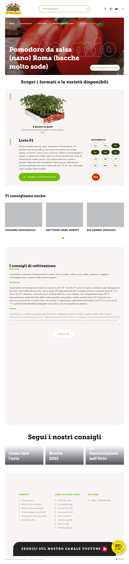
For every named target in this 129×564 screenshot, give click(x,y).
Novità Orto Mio (28, 522)
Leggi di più (63, 335)
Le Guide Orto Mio (65, 510)
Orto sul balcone (64, 518)
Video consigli (63, 525)
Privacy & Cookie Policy (36, 561)
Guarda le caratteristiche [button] (40, 177)
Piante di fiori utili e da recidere (34, 518)
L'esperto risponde (65, 522)
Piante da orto (27, 23)
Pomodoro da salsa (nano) (65, 23)
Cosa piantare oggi (65, 506)
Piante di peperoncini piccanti (34, 514)
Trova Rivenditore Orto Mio (105, 68)
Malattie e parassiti (65, 529)
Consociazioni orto (65, 514)
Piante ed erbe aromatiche (32, 510)
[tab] (63, 239)
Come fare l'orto (64, 502)
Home (11, 23)
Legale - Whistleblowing (100, 502)
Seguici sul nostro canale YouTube (64, 550)
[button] (122, 9)
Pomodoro (43, 23)
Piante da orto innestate (31, 506)
